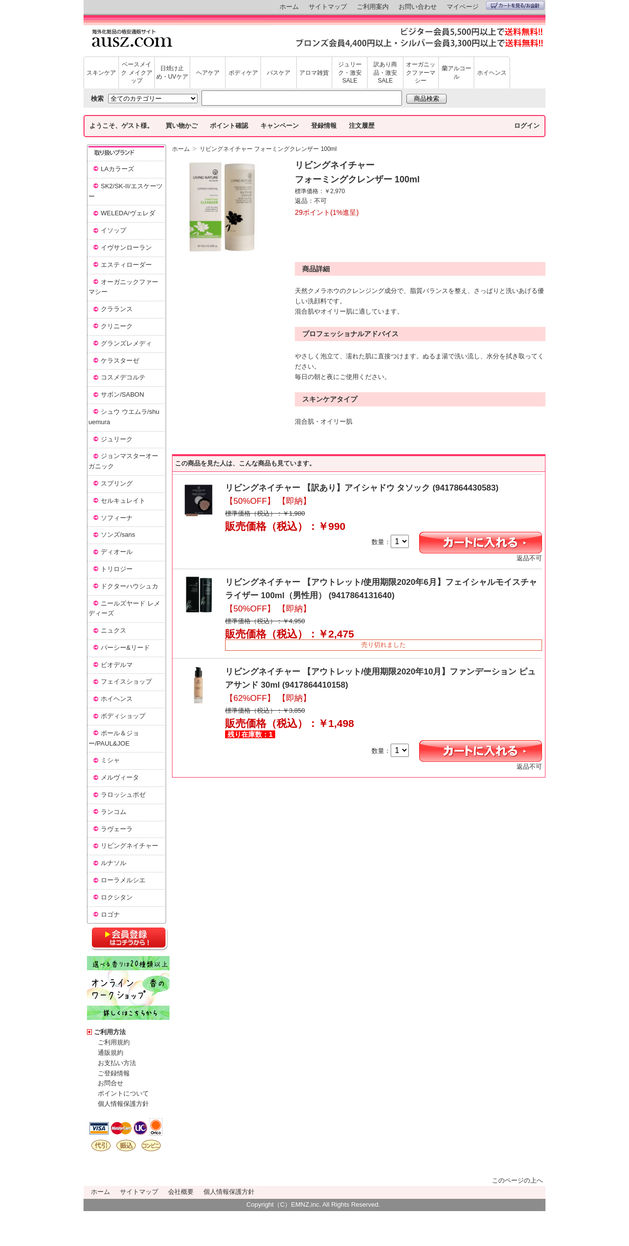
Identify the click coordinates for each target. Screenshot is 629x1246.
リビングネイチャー (129, 845)
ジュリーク (117, 439)
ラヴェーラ (117, 829)
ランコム (113, 811)
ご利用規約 (114, 1042)
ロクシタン (117, 897)
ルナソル (113, 863)
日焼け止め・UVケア (172, 72)
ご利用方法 (110, 1032)
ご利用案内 (373, 6)
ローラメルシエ (123, 880)
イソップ (113, 230)
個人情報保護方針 (123, 1103)
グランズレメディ (126, 343)
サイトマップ (328, 6)
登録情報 (324, 125)
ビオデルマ (117, 664)
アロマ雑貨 (314, 72)
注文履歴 (361, 125)
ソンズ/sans (118, 534)
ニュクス (113, 630)
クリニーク (117, 326)
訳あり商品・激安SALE (385, 73)
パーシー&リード (125, 647)
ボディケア (243, 72)
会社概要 (181, 1191)
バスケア (278, 72)
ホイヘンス (492, 72)
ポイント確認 (229, 125)
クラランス (117, 309)
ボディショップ (123, 716)
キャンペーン (279, 125)
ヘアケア (208, 72)
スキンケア (101, 72)
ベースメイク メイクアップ (136, 73)
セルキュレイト (123, 500)
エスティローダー (126, 264)
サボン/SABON (122, 394)
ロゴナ (110, 914)
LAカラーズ (117, 169)
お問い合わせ (418, 6)
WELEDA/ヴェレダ (128, 213)
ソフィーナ (117, 518)
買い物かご (182, 125)
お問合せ (110, 1083)
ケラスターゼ (120, 360)
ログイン (527, 125)
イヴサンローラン (126, 247)
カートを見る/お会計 (515, 5)
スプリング (117, 483)
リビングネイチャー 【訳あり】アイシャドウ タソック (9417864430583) (361, 488)
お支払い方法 (117, 1063)
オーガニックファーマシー (420, 73)
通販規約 (110, 1052)
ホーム (289, 6)
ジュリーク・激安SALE (350, 73)
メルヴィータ (120, 777)
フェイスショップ (126, 681)
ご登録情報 (114, 1073)
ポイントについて (123, 1093)
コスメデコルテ (123, 377)
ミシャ (110, 760)
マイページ (463, 6)
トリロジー (117, 569)
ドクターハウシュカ (129, 586)
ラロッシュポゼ (123, 794)
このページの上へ (517, 1180)
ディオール (117, 551)
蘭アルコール (456, 72)
